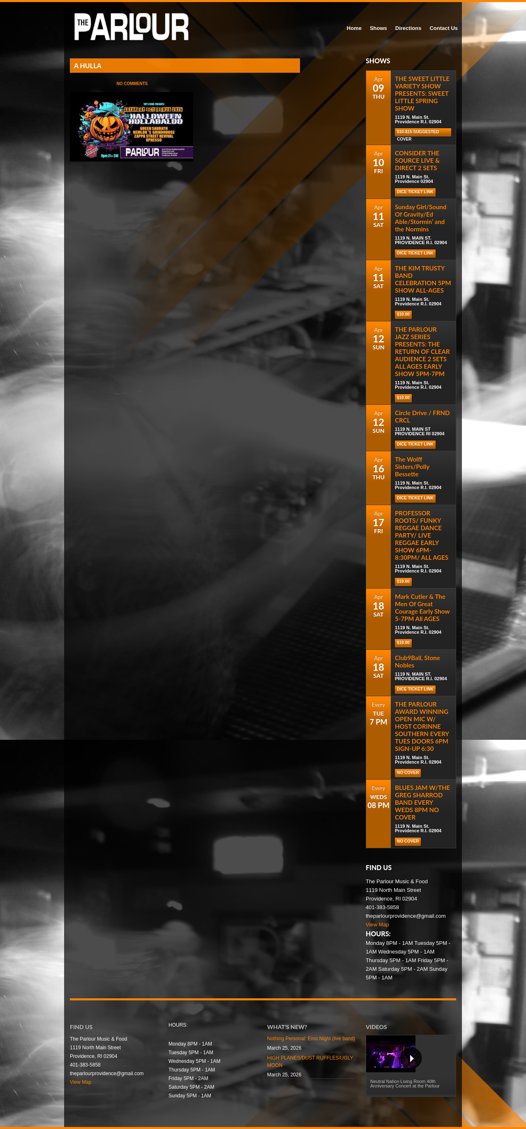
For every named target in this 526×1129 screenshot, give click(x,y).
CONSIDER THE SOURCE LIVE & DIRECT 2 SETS (417, 160)
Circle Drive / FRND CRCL (422, 416)
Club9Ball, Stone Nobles (417, 661)
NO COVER (408, 772)
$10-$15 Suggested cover (418, 132)
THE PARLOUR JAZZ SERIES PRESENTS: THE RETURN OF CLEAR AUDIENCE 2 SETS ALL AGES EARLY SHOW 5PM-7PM (422, 351)
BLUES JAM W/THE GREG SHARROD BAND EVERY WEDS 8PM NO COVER (422, 802)
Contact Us (443, 28)
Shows (378, 28)
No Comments (132, 83)
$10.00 (403, 314)
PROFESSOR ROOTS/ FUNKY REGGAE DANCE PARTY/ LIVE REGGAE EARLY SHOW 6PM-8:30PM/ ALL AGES (421, 535)
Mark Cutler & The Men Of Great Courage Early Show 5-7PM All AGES (422, 607)
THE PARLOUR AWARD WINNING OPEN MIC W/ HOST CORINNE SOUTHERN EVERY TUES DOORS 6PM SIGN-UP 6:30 (422, 726)
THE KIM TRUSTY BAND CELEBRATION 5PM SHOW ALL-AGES (423, 279)
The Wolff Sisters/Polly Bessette (412, 466)
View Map (377, 924)
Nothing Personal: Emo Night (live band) (311, 1038)
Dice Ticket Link (415, 191)
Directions (408, 28)
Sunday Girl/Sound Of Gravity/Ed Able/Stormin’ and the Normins (420, 218)
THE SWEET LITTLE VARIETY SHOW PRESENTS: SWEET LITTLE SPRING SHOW (422, 93)
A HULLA (88, 65)
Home (354, 28)
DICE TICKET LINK (415, 689)
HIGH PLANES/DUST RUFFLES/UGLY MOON (310, 1061)
